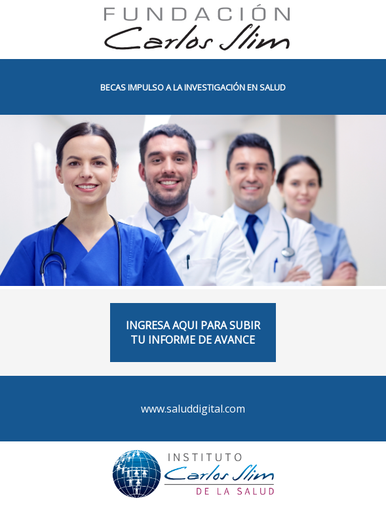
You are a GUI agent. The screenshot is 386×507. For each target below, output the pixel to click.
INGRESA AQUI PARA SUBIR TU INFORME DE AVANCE (193, 332)
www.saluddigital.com (193, 408)
